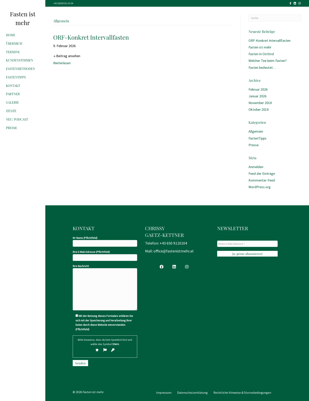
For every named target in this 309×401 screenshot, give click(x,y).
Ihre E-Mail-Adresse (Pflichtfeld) (105, 255)
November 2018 (260, 102)
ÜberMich (14, 43)
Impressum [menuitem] (163, 392)
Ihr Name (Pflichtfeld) (105, 241)
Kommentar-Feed (262, 180)
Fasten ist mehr (260, 47)
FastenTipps (16, 77)
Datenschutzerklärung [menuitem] (192, 392)
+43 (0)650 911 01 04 (63, 3)
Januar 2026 (257, 96)
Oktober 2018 (259, 109)
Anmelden (256, 167)
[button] (162, 267)
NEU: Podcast (17, 119)
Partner (13, 94)
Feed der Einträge (262, 173)
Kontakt (13, 86)
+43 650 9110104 (173, 243)
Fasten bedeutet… (262, 67)
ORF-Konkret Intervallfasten (91, 37)
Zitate (11, 111)
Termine (13, 52)
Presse (11, 128)
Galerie (12, 102)
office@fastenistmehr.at (174, 250)
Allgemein (256, 131)
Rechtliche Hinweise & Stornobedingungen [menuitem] (242, 392)
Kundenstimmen (19, 60)
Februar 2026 (258, 89)
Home (10, 35)
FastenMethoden (20, 69)
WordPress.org (260, 187)
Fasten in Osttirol (261, 54)
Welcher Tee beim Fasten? (268, 60)
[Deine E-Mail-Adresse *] (247, 244)
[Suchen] (275, 18)
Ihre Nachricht (105, 287)
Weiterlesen (62, 63)
